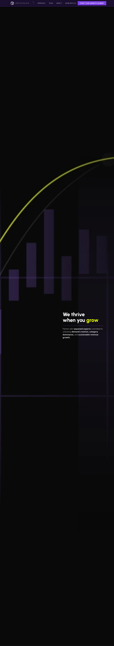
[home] (20, 3)
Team (51, 3)
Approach (41, 3)
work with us (70, 3)
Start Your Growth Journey (92, 3)
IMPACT (59, 3)
